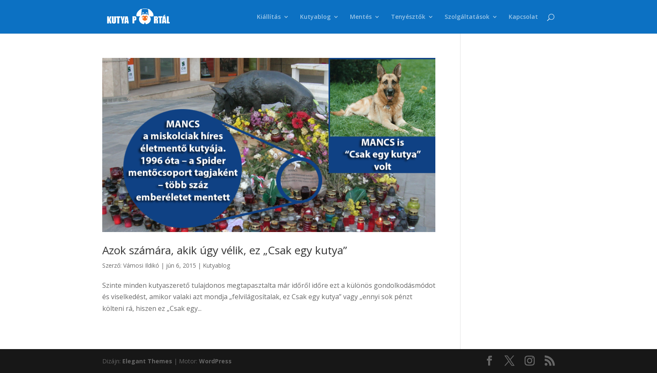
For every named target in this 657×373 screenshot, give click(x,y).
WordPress (215, 361)
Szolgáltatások (467, 17)
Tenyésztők (408, 17)
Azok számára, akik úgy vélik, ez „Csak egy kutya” (224, 250)
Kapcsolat (523, 17)
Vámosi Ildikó (141, 265)
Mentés (361, 17)
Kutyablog (315, 17)
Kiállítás (269, 17)
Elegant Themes (147, 361)
